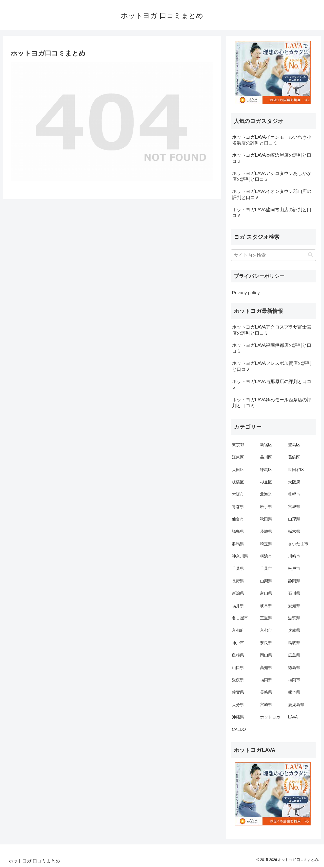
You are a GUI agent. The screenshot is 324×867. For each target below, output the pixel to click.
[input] (273, 255)
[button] (310, 255)
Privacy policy (246, 292)
